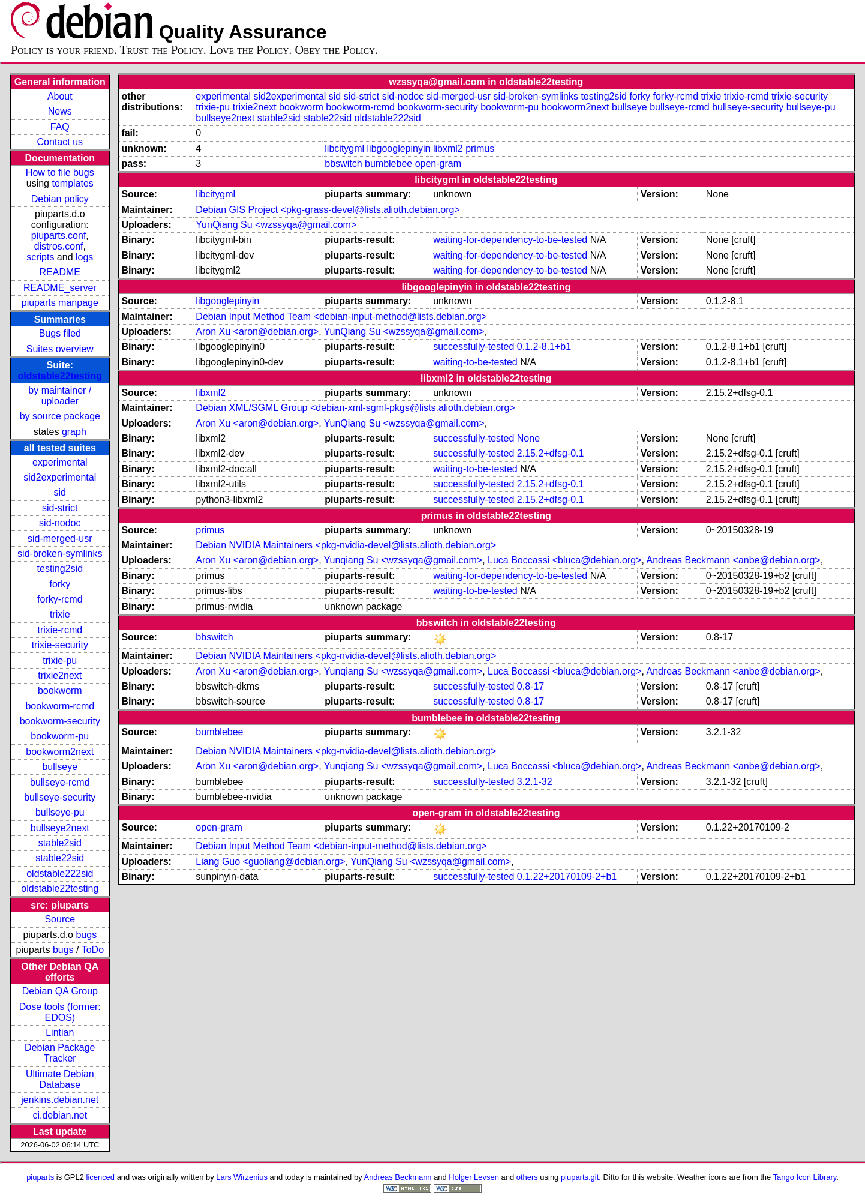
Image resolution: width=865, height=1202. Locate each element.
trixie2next (60, 675)
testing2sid (60, 568)
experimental (60, 462)
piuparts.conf (58, 235)
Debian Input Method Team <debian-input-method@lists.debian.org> (341, 316)
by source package (60, 416)
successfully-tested (473, 346)
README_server (60, 288)
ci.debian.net (59, 1115)
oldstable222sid (59, 873)
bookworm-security (60, 721)
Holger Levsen (474, 1177)
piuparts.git (580, 1177)
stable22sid (59, 858)
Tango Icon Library (805, 1177)
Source (59, 919)
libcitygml (344, 148)
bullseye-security (59, 797)
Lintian (60, 1032)
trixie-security (60, 645)
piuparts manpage (60, 303)
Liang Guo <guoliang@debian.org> (270, 861)
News (60, 111)
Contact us (60, 142)
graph (74, 432)
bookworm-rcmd (59, 706)
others (527, 1177)
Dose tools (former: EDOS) (60, 1012)
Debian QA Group (60, 991)
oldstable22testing (60, 376)
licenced (100, 1177)
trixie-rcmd (59, 630)
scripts (40, 257)
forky (59, 584)
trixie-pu (60, 660)
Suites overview (60, 349)
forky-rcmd (60, 599)
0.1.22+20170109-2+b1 (567, 876)
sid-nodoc (59, 523)
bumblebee (388, 163)
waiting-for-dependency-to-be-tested (510, 240)
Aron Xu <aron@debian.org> (257, 331)
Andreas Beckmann (398, 1177)
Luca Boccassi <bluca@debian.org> (564, 560)
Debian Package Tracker (60, 1052)
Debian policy (60, 199)
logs (84, 257)
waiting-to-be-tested (475, 362)
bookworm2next (60, 752)
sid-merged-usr (60, 538)
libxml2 (448, 148)
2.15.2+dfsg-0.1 (550, 453)
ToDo (93, 950)
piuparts (40, 1177)
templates (72, 183)
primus (479, 148)
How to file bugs (60, 172)
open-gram (438, 163)
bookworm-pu (60, 736)
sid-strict (60, 508)
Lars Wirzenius (242, 1177)
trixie (60, 614)
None (528, 438)
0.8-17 (530, 686)
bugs (86, 935)
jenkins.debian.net (59, 1100)
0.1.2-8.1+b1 (544, 346)
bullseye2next (60, 828)
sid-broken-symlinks (59, 553)
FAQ (60, 127)
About (60, 96)
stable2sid (60, 843)
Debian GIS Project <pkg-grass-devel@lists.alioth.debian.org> (327, 210)
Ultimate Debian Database (60, 1079)
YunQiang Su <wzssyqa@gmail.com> (276, 225)
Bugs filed (60, 333)
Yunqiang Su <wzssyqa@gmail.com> (403, 560)
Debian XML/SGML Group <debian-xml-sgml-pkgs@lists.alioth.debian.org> (355, 408)
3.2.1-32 (534, 782)
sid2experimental (59, 477)
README (60, 272)
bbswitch (343, 163)
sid (60, 492)
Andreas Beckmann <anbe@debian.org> (733, 560)
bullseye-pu (60, 812)
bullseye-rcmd (60, 782)
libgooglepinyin (399, 148)
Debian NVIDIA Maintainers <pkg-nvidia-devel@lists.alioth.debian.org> (346, 545)
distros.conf (58, 246)
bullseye (59, 767)
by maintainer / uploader (59, 395)
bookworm (60, 690)
